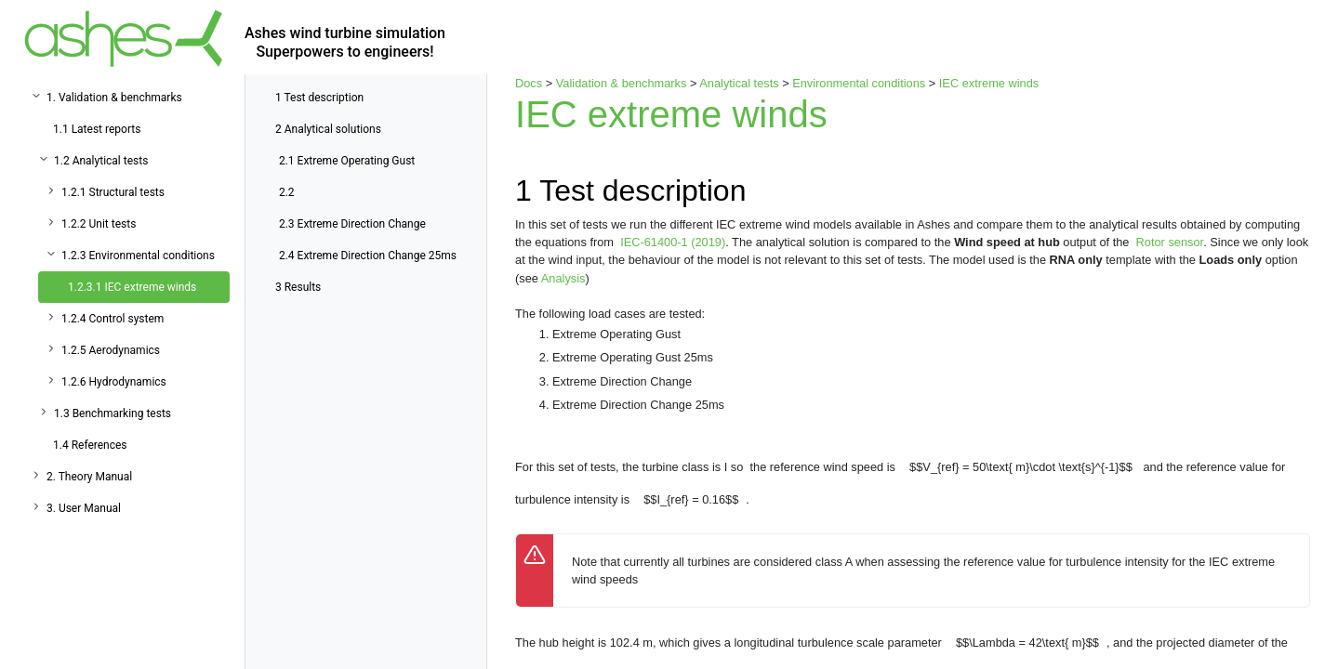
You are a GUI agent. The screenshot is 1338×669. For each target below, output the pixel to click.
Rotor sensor (1170, 242)
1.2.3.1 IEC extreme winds (132, 287)
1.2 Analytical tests (101, 160)
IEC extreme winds (989, 83)
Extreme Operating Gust (347, 160)
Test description (319, 97)
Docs (528, 83)
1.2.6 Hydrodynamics (113, 381)
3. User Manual (83, 508)
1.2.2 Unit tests (98, 223)
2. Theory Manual (89, 476)
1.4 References (90, 445)
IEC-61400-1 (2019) (672, 242)
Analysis (563, 278)
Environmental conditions (858, 83)
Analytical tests (738, 83)
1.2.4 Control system (112, 318)
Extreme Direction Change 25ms (368, 255)
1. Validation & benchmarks (114, 97)
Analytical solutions (328, 129)
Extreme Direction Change (352, 223)
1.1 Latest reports (96, 129)
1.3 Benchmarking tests (112, 413)
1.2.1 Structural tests (113, 192)
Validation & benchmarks (621, 83)
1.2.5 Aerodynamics (110, 350)
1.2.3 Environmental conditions (138, 255)
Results (298, 287)
